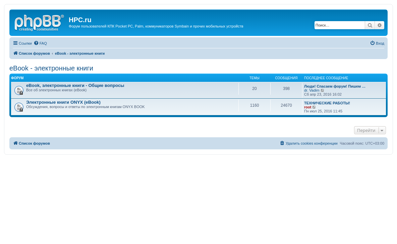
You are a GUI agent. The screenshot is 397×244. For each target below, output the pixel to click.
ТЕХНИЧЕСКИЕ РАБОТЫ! (327, 103)
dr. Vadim (312, 90)
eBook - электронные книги (51, 68)
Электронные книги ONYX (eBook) (63, 102)
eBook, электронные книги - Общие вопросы (75, 85)
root (307, 107)
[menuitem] (40, 43)
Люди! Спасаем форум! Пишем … (334, 86)
